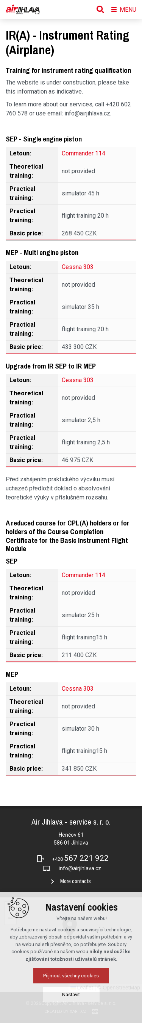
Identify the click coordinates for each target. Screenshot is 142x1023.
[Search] (100, 9)
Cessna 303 (78, 266)
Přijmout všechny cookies (71, 975)
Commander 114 (83, 153)
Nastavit (71, 994)
